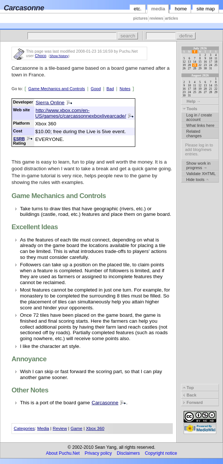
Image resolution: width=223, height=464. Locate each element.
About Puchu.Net (63, 453)
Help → (191, 101)
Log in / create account (199, 117)
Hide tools (197, 179)
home (181, 8)
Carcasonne (105, 402)
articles (171, 18)
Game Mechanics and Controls (56, 88)
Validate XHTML (201, 173)
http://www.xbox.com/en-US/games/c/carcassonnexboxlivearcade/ (80, 113)
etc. (138, 8)
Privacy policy (98, 453)
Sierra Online (50, 102)
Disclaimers (128, 453)
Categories (24, 428)
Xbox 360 (95, 428)
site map (206, 8)
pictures (140, 18)
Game (77, 428)
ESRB (19, 138)
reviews (156, 18)
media (158, 8)
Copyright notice (161, 453)
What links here (200, 125)
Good (96, 88)
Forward (192, 402)
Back (189, 395)
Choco (40, 55)
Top (188, 387)
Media (43, 428)
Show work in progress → (198, 165)
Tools (189, 108)
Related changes (194, 133)
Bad (110, 88)
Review (60, 428)
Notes (125, 88)
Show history (58, 56)
